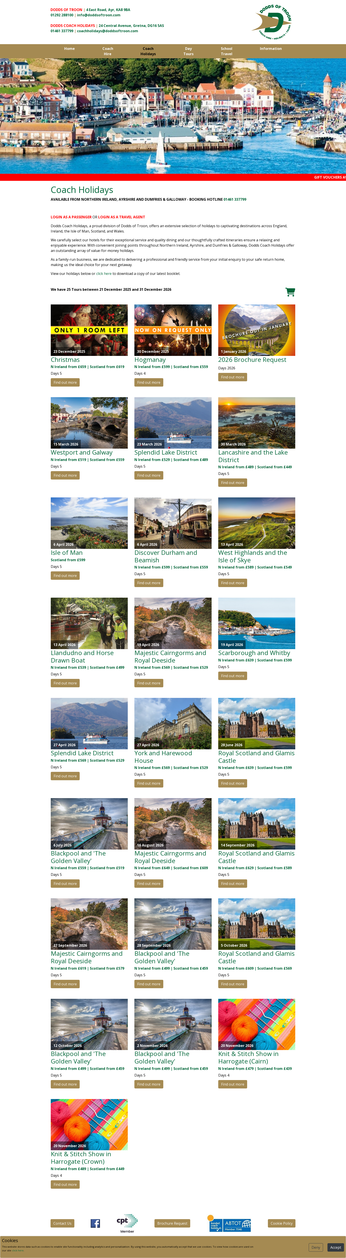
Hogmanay (150, 359)
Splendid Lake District (165, 452)
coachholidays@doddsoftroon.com (107, 30)
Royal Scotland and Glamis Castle (256, 757)
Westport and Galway (82, 452)
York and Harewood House (163, 757)
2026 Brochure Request (252, 359)
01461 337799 (62, 30)
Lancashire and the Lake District (253, 456)
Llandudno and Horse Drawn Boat (82, 656)
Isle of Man (67, 552)
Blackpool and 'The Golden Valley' (78, 857)
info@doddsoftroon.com (98, 15)
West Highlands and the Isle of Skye (252, 556)
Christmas (65, 359)
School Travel (226, 51)
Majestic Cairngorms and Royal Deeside (170, 656)
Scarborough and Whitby (254, 652)
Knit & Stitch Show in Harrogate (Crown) (81, 1157)
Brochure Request (172, 1223)
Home (69, 48)
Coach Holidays (148, 51)
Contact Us (62, 1223)
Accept (335, 1247)
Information (271, 48)
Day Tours (188, 51)
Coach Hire (107, 51)
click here (104, 273)
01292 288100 (62, 15)
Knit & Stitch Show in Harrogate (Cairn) (248, 1057)
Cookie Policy (282, 1223)
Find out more (65, 382)
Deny (316, 1247)
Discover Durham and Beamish (165, 556)
